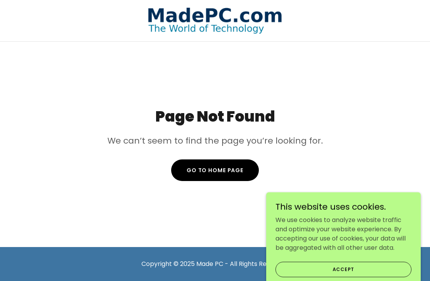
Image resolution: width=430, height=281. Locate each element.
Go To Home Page (215, 170)
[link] (214, 20)
